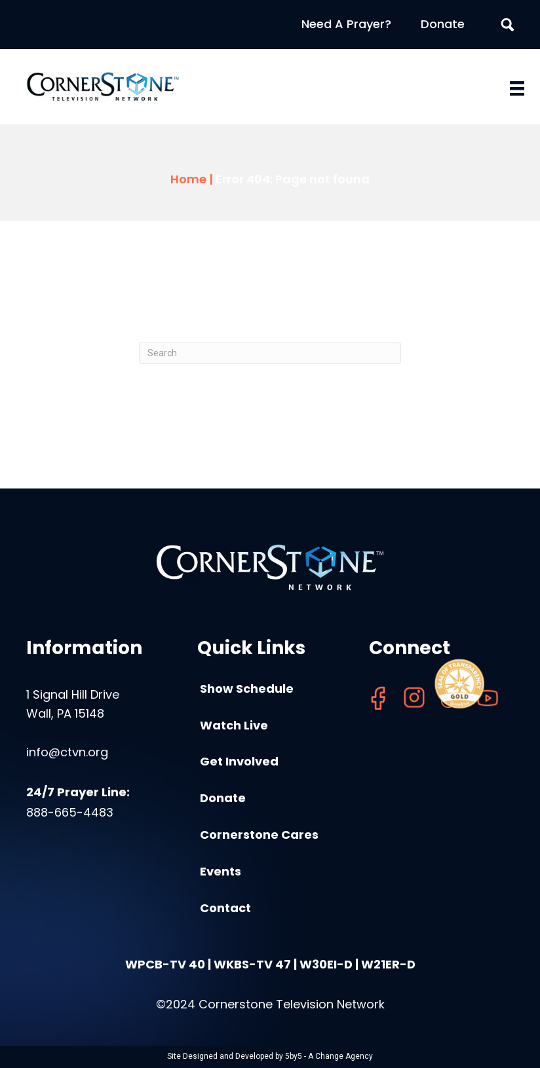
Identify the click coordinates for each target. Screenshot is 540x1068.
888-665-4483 (69, 812)
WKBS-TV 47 (252, 964)
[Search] (270, 353)
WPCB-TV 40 (165, 964)
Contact (225, 908)
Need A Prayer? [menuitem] (346, 24)
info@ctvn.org (67, 752)
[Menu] (517, 88)
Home (188, 179)
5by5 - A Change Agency (329, 1056)
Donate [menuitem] (443, 24)
